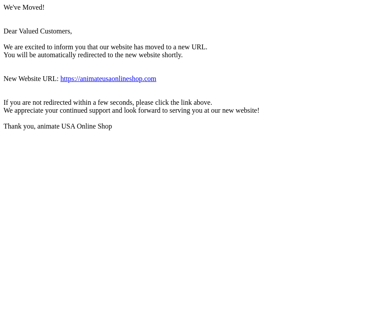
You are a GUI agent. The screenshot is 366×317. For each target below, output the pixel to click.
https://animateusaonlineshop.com (108, 78)
